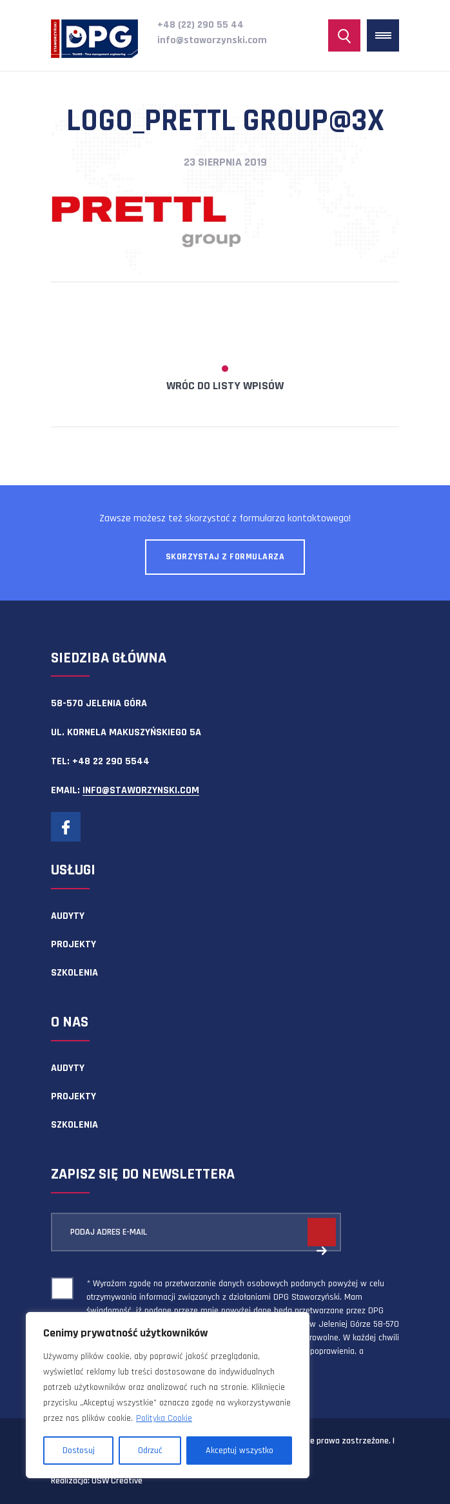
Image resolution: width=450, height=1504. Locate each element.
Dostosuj (79, 1450)
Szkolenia (74, 972)
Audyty (67, 916)
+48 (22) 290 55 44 (200, 25)
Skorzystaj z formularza (225, 557)
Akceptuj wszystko (239, 1450)
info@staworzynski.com (212, 40)
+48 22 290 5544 (111, 761)
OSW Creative (117, 1481)
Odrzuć (150, 1450)
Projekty (73, 944)
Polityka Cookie (164, 1418)
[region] (167, 1395)
